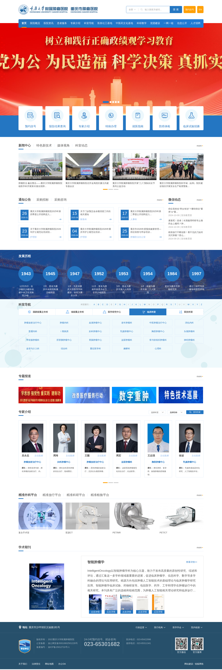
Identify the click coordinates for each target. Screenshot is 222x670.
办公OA (62, 664)
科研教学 (142, 23)
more (200, 146)
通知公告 (24, 199)
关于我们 (22, 664)
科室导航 (89, 23)
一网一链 (168, 23)
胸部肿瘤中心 (158, 462)
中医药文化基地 (124, 23)
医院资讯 (48, 23)
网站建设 (188, 664)
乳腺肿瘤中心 (189, 462)
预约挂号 (189, 9)
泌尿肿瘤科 (126, 462)
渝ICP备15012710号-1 (59, 647)
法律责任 (36, 664)
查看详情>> (191, 562)
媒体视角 (63, 145)
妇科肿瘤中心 (63, 462)
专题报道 (24, 376)
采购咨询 (60, 199)
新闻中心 (24, 145)
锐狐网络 (199, 664)
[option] (40, 171)
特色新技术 (44, 145)
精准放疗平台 (52, 494)
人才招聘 (195, 23)
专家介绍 (75, 23)
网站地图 (49, 664)
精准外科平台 (27, 494)
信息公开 (182, 23)
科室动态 (81, 145)
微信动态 (174, 199)
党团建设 (155, 23)
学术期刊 (24, 547)
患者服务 (62, 23)
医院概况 (35, 23)
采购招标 (42, 199)
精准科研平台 (76, 494)
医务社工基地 (104, 23)
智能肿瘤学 (95, 562)
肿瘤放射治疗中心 (32, 462)
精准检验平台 (100, 494)
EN (200, 9)
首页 (24, 23)
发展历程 (24, 256)
